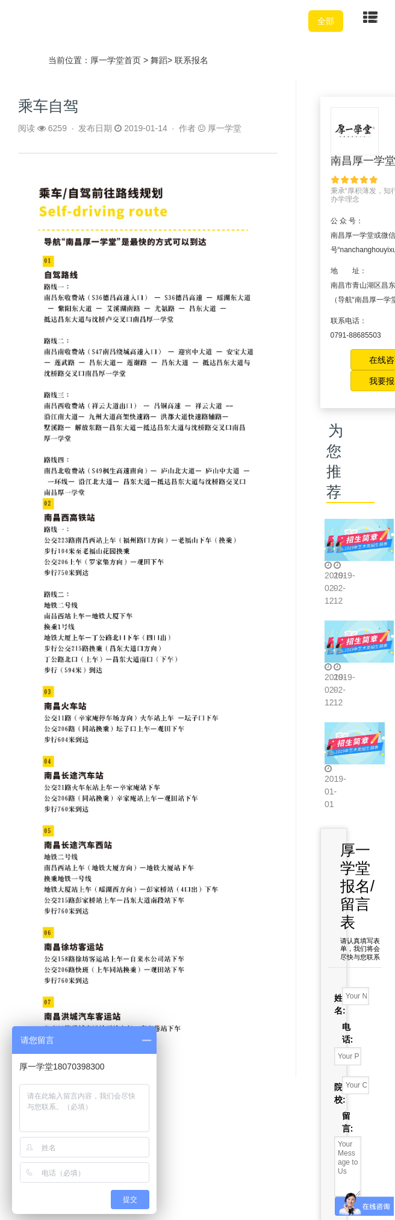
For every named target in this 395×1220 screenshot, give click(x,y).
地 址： (349, 271)
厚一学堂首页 (115, 60)
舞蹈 (159, 60)
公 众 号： (347, 221)
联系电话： (349, 321)
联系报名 (191, 60)
